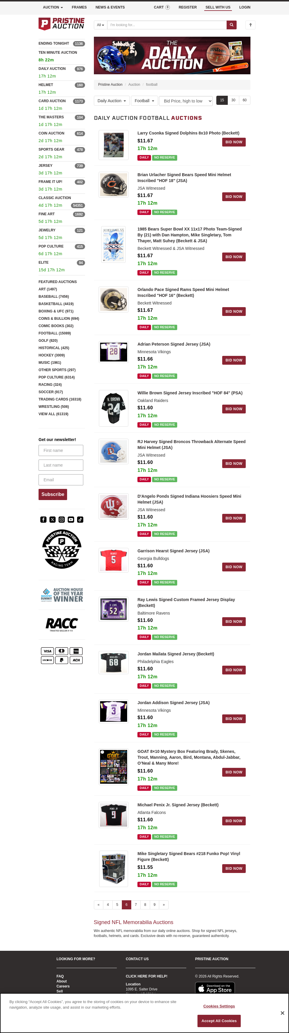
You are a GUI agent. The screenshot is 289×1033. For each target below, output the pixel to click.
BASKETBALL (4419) (56, 304)
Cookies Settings (219, 1006)
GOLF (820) (48, 341)
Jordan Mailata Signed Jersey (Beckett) (175, 654)
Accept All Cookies (219, 1021)
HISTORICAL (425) (54, 348)
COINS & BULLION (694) (59, 319)
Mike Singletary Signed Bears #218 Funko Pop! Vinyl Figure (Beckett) (188, 856)
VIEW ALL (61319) (53, 414)
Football (144, 100)
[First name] (61, 450)
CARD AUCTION (52, 101)
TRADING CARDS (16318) (60, 399)
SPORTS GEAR (51, 149)
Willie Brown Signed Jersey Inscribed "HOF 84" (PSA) (190, 393)
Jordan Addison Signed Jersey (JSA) (173, 703)
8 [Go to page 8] (145, 905)
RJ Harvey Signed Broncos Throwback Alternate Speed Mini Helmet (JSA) (191, 444)
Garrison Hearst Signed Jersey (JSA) (173, 551)
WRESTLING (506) (54, 407)
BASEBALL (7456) (54, 297)
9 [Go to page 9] (155, 905)
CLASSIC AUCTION (55, 198)
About (62, 981)
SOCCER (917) (51, 392)
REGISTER (188, 7)
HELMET (46, 85)
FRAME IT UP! (50, 182)
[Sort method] (186, 101)
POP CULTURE (51, 246)
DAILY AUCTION (52, 69)
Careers (63, 986)
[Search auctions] (167, 25)
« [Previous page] (99, 905)
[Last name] (61, 465)
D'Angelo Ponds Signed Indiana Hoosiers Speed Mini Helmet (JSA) (189, 499)
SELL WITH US (218, 7)
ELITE (44, 262)
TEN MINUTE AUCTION (62, 57)
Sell (60, 991)
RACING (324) (50, 385)
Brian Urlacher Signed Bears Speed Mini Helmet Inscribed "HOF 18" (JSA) (184, 177)
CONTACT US (137, 959)
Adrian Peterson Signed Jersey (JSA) (173, 344)
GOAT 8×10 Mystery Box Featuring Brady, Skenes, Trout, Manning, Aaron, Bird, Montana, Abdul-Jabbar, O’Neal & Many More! (188, 757)
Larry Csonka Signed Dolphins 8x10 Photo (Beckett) (188, 133)
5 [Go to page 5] (117, 905)
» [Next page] (164, 905)
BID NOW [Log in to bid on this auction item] (234, 142)
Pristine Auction (110, 85)
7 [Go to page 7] (136, 905)
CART (162, 7)
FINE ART (47, 214)
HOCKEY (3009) (52, 355)
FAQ (60, 976)
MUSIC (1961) (50, 363)
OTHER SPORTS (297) (57, 370)
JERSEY (45, 166)
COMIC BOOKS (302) (56, 326)
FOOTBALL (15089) (55, 333)
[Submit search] (232, 25)
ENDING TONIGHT (54, 43)
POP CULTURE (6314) (57, 377)
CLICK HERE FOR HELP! (146, 976)
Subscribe (52, 494)
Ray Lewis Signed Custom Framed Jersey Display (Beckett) (186, 602)
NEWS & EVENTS (110, 7)
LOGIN (244, 7)
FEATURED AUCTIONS (58, 282)
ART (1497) (48, 289)
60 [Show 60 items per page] (245, 100)
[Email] (61, 479)
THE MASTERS (51, 117)
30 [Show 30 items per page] (233, 100)
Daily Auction (112, 100)
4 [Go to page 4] (108, 905)
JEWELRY (47, 230)
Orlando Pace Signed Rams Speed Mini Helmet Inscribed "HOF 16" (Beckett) (183, 292)
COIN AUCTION (51, 133)
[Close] (282, 1013)
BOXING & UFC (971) (56, 311)
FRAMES (79, 7)
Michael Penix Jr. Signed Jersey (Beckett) (177, 804)
